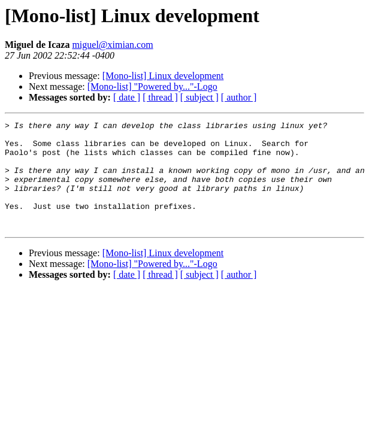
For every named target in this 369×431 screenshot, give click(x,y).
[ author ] (239, 97)
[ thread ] (160, 97)
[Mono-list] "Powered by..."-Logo (152, 86)
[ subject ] (199, 97)
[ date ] (126, 97)
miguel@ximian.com (112, 45)
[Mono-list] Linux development (163, 76)
